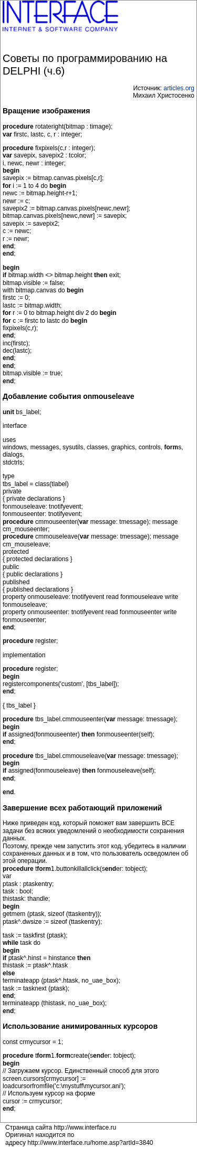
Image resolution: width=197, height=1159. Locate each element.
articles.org (178, 88)
